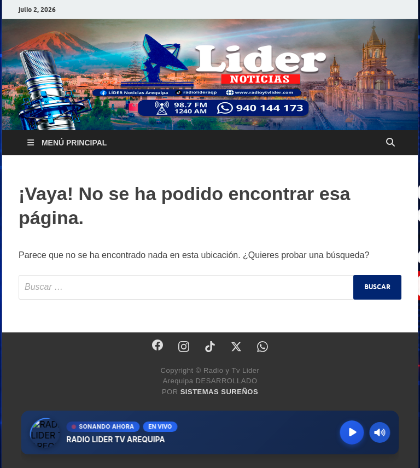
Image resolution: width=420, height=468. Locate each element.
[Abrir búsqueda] (390, 142)
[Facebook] (157, 345)
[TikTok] (210, 347)
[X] (236, 347)
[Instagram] (184, 347)
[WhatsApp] (262, 347)
